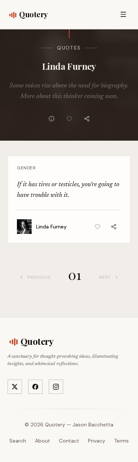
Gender (26, 168)
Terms (121, 440)
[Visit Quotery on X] (14, 386)
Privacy (96, 440)
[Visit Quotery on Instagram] (56, 386)
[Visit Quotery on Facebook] (35, 386)
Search (17, 440)
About (42, 440)
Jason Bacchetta (92, 424)
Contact (69, 440)
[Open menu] (123, 14)
